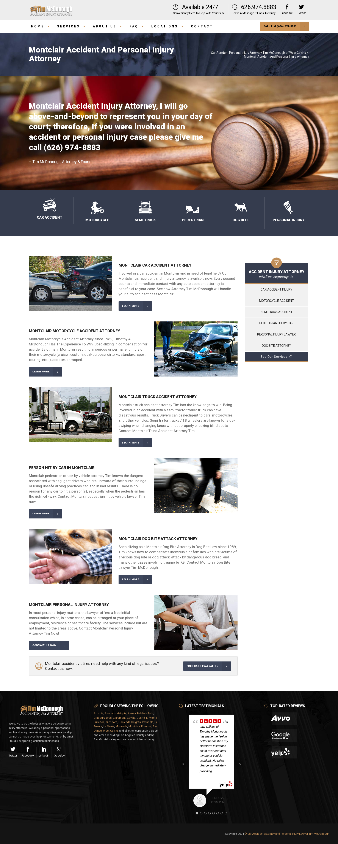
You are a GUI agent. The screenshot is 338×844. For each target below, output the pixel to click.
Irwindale (147, 722)
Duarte (141, 717)
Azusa (132, 713)
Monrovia (121, 726)
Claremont (119, 717)
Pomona (146, 726)
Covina (131, 717)
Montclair (134, 726)
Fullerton (99, 722)
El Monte (151, 717)
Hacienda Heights (130, 722)
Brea (109, 717)
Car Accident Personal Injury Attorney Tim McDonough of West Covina (258, 52)
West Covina (111, 730)
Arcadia (98, 713)
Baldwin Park (145, 713)
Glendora (111, 722)
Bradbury (99, 717)
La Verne (108, 726)
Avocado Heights (116, 713)
